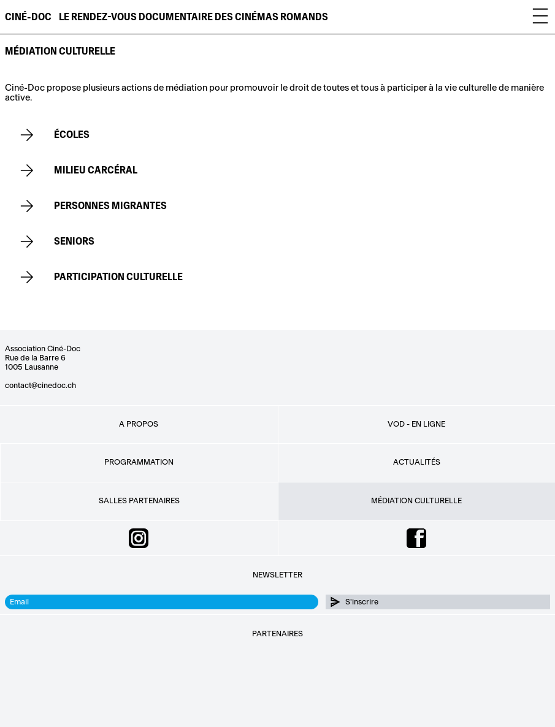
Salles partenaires (139, 500)
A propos (138, 424)
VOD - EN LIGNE (416, 424)
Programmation (139, 462)
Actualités (416, 462)
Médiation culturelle (416, 500)
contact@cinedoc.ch (40, 385)
